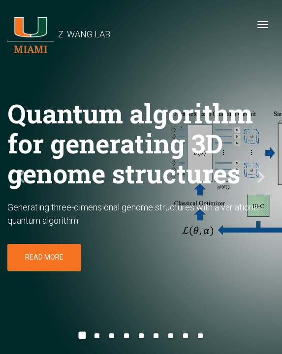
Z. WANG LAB (58, 27)
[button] (21, 177)
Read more (44, 257)
